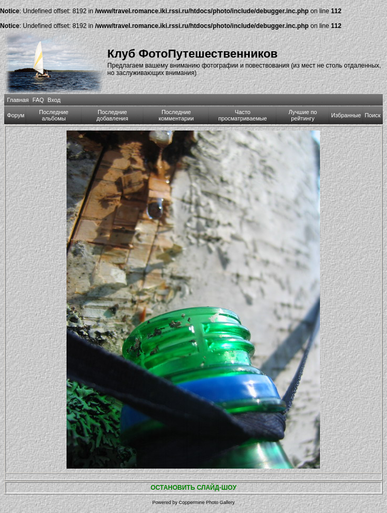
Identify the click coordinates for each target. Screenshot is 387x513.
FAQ (38, 100)
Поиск (373, 115)
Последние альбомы (54, 115)
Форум (15, 115)
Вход (54, 100)
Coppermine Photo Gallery (206, 502)
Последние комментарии (176, 115)
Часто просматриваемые (242, 115)
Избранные (346, 115)
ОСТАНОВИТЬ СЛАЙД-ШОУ (193, 487)
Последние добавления (112, 115)
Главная (18, 100)
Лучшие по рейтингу (303, 115)
